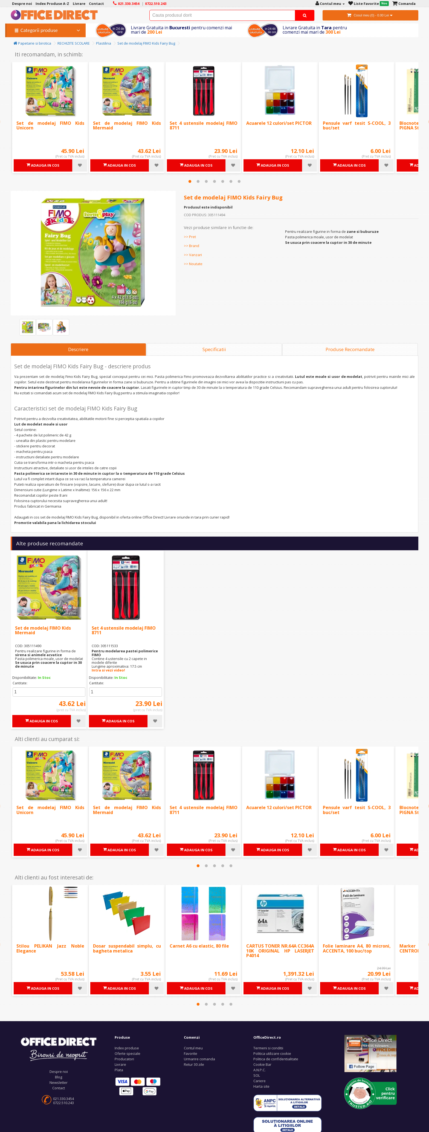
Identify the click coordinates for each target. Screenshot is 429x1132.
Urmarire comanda (199, 1058)
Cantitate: (20, 683)
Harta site (261, 1086)
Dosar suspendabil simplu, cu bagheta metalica (127, 948)
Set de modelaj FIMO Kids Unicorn (50, 125)
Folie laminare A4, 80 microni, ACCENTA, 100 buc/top (357, 948)
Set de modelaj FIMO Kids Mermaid (127, 125)
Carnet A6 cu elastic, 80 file (199, 946)
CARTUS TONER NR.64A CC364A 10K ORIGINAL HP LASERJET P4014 (280, 951)
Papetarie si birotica (32, 43)
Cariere (259, 1080)
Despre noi (59, 1071)
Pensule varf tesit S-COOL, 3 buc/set (357, 125)
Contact (58, 1087)
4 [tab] (214, 181)
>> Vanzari (193, 254)
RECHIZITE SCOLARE (73, 43)
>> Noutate (193, 263)
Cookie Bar (262, 1064)
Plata (119, 1069)
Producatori (124, 1058)
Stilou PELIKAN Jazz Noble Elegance (50, 948)
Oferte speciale (127, 1053)
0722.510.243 (63, 1102)
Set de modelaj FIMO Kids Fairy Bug (146, 43)
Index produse (127, 1048)
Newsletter (59, 1082)
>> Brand (191, 245)
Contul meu (193, 1048)
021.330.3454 (63, 1098)
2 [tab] (198, 181)
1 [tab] (189, 181)
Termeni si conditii (268, 1048)
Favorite (190, 1053)
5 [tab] (222, 181)
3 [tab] (206, 181)
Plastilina (103, 43)
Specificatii (214, 349)
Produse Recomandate (350, 349)
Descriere (78, 349)
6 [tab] (230, 181)
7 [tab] (239, 181)
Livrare (120, 1064)
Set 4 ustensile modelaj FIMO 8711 (203, 125)
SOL (256, 1075)
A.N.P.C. (259, 1069)
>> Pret (190, 236)
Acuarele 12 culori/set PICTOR (279, 123)
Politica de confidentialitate (275, 1058)
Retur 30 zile (194, 1064)
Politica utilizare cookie (272, 1053)
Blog (58, 1077)
